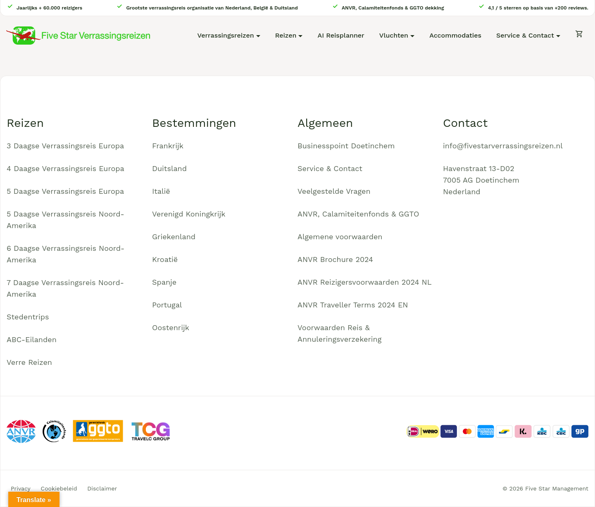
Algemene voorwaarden (340, 236)
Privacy (21, 488)
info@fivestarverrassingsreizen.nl (503, 145)
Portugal (167, 304)
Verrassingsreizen (225, 35)
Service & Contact (525, 35)
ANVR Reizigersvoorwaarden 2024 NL (365, 282)
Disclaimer (102, 488)
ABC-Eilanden (32, 339)
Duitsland (169, 168)
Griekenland (173, 236)
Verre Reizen (29, 362)
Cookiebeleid (59, 488)
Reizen (286, 35)
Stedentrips (28, 316)
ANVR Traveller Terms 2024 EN (353, 304)
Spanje (164, 282)
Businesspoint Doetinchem (346, 145)
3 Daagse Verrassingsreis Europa (65, 145)
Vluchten (393, 35)
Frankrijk (167, 145)
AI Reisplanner (341, 35)
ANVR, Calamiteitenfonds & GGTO (358, 213)
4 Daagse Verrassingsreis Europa (65, 168)
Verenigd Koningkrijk (188, 213)
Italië (161, 191)
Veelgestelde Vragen (334, 191)
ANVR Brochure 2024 (335, 259)
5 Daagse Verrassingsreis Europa (65, 191)
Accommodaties (455, 35)
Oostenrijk (170, 327)
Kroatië (165, 259)
